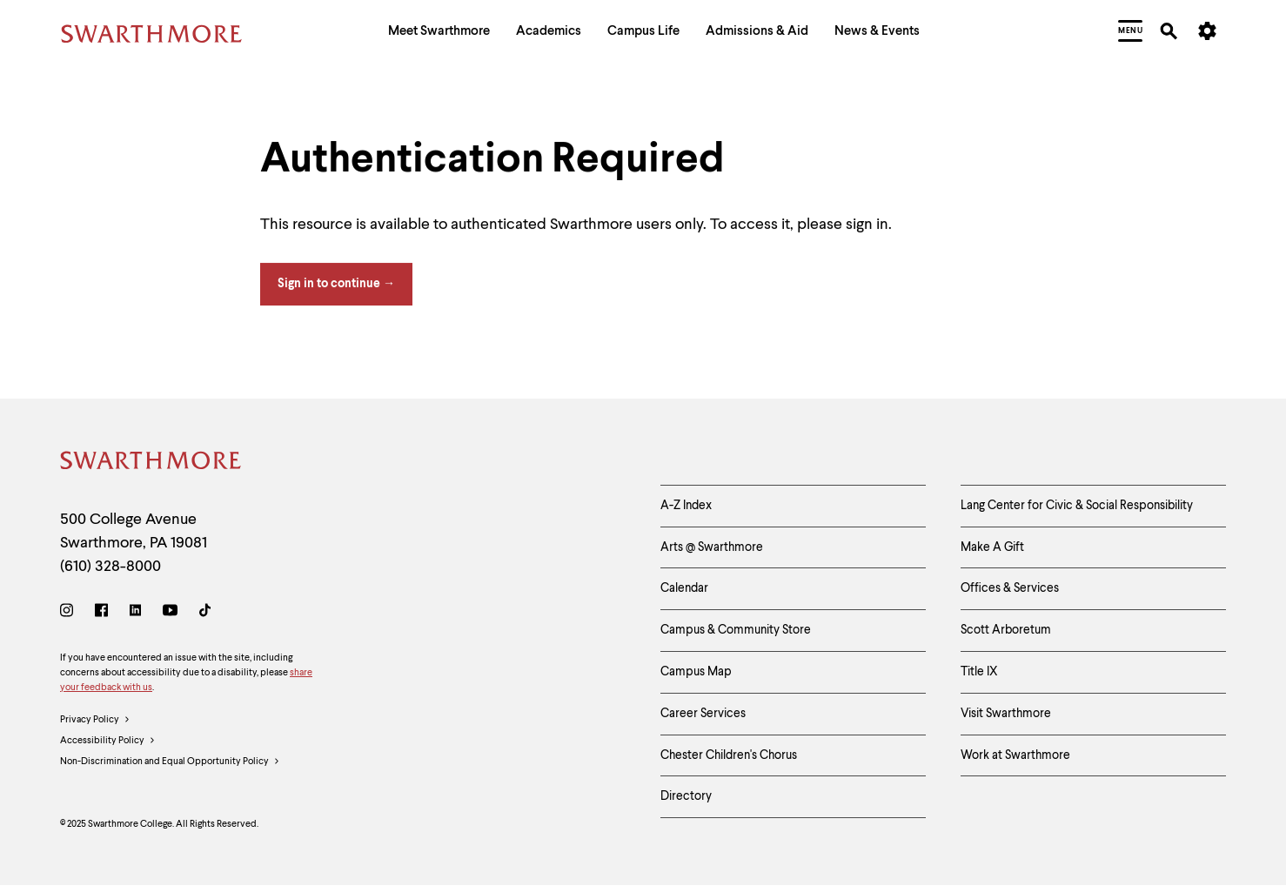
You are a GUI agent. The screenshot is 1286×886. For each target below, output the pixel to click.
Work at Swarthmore (1015, 755)
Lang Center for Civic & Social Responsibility (1077, 506)
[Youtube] (170, 613)
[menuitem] (439, 33)
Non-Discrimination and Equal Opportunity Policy (170, 762)
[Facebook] (101, 613)
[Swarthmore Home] (151, 463)
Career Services (703, 714)
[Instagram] (70, 613)
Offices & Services (1010, 588)
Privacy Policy (95, 720)
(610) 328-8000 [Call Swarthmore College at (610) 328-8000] (110, 566)
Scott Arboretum (1006, 630)
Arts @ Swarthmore (711, 547)
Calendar (684, 588)
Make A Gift (992, 547)
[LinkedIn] (135, 613)
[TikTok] (205, 613)
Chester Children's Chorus (728, 755)
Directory (686, 796)
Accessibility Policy (108, 741)
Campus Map (696, 672)
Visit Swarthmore (1006, 714)
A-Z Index (686, 506)
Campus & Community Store (735, 630)
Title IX (979, 672)
